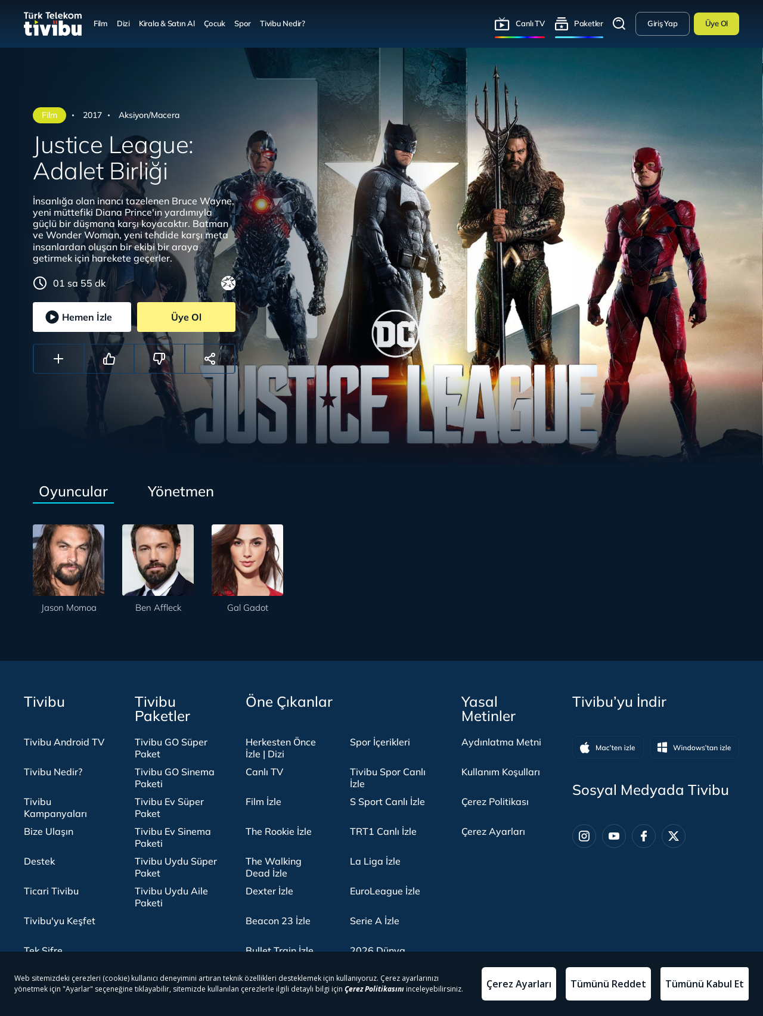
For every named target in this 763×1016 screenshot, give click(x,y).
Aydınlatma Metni (501, 742)
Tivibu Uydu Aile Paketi (171, 897)
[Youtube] (614, 836)
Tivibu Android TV (64, 742)
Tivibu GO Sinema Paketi (175, 778)
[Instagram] (584, 836)
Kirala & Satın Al (167, 23)
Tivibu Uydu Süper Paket (176, 867)
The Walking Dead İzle (274, 867)
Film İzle (263, 801)
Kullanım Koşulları (500, 772)
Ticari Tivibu (51, 891)
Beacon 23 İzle (278, 921)
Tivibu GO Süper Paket (171, 748)
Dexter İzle (269, 891)
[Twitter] (674, 836)
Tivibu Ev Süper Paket (169, 807)
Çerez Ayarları (493, 831)
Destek (39, 861)
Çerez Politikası (495, 801)
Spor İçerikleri (380, 742)
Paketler (588, 23)
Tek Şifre (43, 950)
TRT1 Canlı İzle (383, 831)
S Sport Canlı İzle (387, 801)
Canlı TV (530, 23)
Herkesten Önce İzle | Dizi (281, 748)
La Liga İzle (375, 861)
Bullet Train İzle (280, 950)
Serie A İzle (374, 921)
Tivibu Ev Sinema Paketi (173, 837)
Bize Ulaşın (48, 831)
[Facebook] (644, 836)
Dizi (123, 23)
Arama (619, 24)
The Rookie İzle (279, 831)
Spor (242, 23)
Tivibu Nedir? (282, 23)
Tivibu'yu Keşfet (59, 921)
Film (101, 23)
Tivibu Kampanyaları (55, 807)
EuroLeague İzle (385, 891)
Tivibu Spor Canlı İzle (388, 778)
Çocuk (215, 23)
